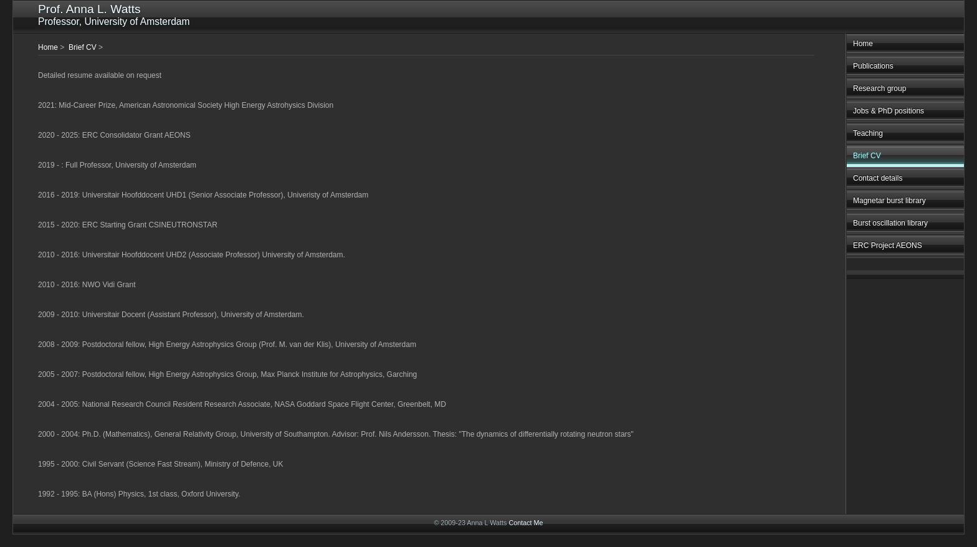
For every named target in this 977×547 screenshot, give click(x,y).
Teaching (868, 133)
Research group (879, 88)
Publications (873, 66)
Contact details (877, 178)
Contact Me (525, 522)
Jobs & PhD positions (888, 111)
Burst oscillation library (890, 223)
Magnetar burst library (889, 200)
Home (863, 43)
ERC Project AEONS (887, 245)
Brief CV (867, 155)
